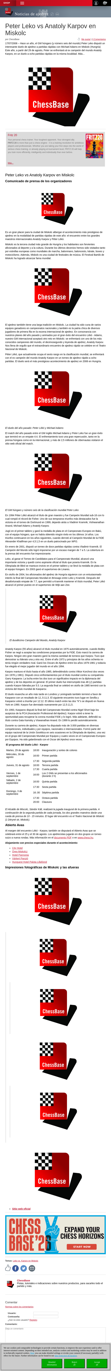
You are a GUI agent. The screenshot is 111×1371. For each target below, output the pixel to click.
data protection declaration (66, 1355)
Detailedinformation (52, 1363)
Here (32, 1353)
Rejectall (74, 1363)
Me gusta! (86, 39)
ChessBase (23, 1280)
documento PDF (63, 837)
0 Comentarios (99, 39)
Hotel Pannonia (20, 855)
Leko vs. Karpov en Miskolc (25, 1261)
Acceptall (97, 1363)
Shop (6, 3)
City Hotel (17, 848)
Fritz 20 (12, 135)
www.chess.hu (85, 837)
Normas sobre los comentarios (19, 1307)
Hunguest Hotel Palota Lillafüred (29, 862)
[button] (22, 3)
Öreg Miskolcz (20, 851)
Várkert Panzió (20, 858)
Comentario (11, 1324)
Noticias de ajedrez (32, 14)
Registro (33, 1320)
